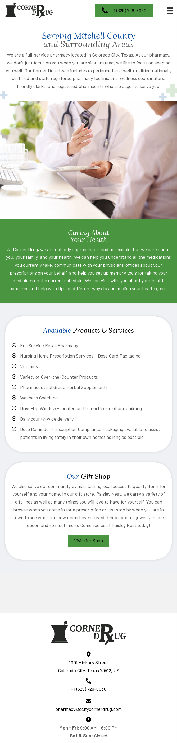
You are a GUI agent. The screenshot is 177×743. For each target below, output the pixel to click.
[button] (124, 10)
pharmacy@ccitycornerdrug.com (88, 709)
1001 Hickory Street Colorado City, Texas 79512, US (88, 666)
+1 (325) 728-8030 (88, 689)
